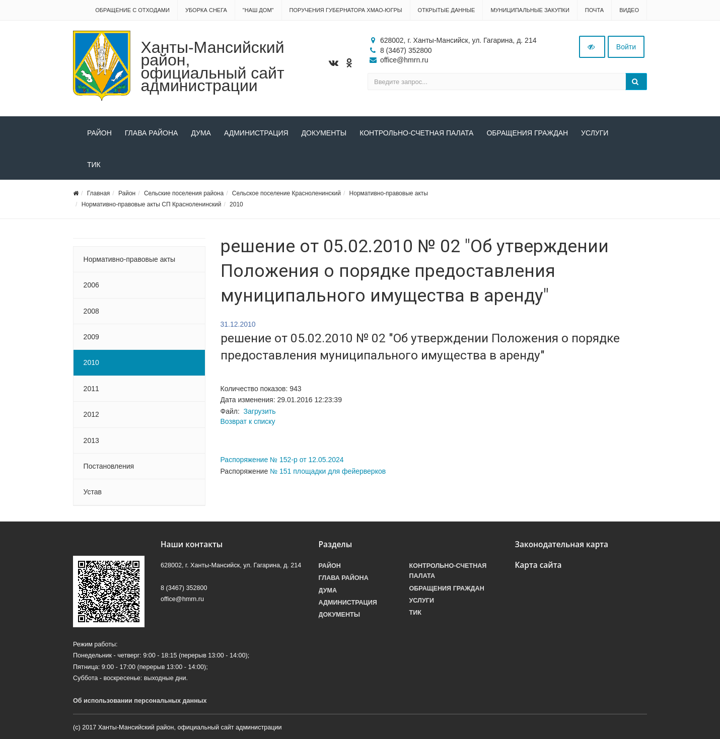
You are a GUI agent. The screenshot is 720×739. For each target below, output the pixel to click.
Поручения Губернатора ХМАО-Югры (346, 10)
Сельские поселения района (184, 193)
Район (99, 133)
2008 (91, 311)
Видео (629, 10)
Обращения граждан (527, 133)
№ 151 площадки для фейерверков (328, 471)
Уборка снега (206, 10)
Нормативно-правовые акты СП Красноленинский (152, 204)
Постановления (109, 466)
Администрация (256, 133)
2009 (91, 337)
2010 (236, 204)
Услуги (594, 133)
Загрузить (260, 411)
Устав (93, 492)
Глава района (151, 133)
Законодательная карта (562, 544)
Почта (594, 10)
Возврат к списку (248, 421)
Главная (98, 193)
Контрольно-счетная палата (416, 133)
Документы (324, 133)
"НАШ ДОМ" (258, 10)
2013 (91, 440)
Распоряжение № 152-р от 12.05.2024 (282, 460)
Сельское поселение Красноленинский (286, 193)
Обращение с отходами (132, 10)
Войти (626, 47)
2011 (91, 389)
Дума (201, 133)
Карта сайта (538, 565)
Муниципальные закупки (529, 10)
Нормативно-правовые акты (388, 193)
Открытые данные (446, 10)
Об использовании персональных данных (140, 700)
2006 (91, 285)
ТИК (94, 165)
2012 (91, 414)
